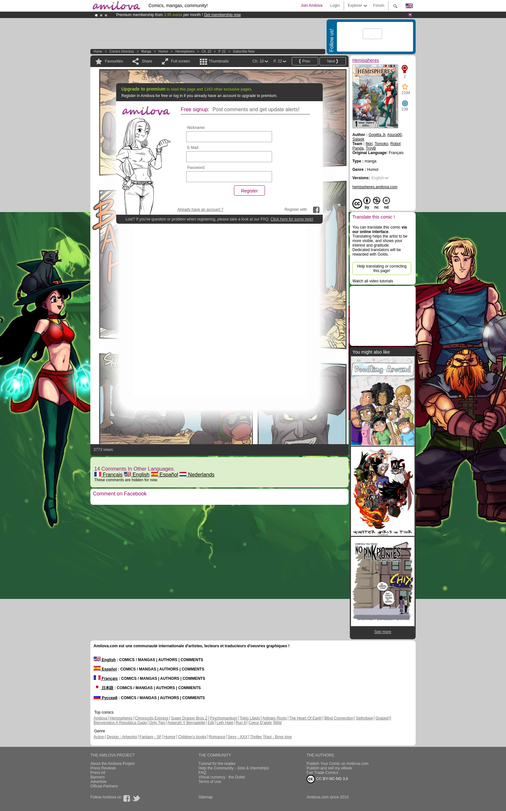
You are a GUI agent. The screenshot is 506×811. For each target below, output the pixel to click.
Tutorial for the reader (217, 763)
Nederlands (196, 474)
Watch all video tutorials (372, 281)
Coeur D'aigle (260, 722)
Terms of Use (209, 781)
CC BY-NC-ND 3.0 (327, 779)
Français (108, 474)
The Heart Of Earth (305, 718)
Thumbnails (219, 61)
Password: (196, 167)
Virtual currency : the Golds (221, 777)
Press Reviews (103, 768)
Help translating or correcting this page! (381, 268)
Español (164, 474)
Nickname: (196, 127)
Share (147, 61)
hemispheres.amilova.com (374, 187)
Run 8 (241, 722)
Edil (211, 722)
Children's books (192, 737)
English (136, 474)
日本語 (103, 688)
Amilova (100, 718)
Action (99, 737)
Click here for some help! (291, 219)
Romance (217, 737)
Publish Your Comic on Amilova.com (338, 763)
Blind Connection (339, 718)
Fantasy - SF (150, 737)
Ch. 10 (206, 51)
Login (334, 5)
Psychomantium (223, 718)
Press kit (97, 772)
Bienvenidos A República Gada (120, 722)
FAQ (202, 772)
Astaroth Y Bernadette (186, 722)
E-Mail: (193, 147)
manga (146, 51)
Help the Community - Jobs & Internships (233, 768)
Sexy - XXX (238, 737)
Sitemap (205, 797)
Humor (163, 51)
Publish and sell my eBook (329, 768)
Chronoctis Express (151, 718)
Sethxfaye (364, 718)
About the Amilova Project (112, 763)
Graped (381, 718)
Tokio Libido (250, 718)
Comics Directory (121, 51)
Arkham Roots (274, 718)
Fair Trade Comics (322, 772)
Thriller (256, 737)
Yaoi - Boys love (278, 737)
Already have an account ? (200, 209)
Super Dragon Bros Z (189, 718)
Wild (277, 722)
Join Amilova (311, 5)
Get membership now (222, 15)
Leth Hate (225, 722)
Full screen (180, 61)
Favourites (114, 61)
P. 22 (222, 51)
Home (98, 51)
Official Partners (104, 786)
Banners (97, 777)
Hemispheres (184, 51)
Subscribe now (243, 51)
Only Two (157, 722)
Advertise (98, 781)
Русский (105, 698)
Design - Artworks (122, 737)
